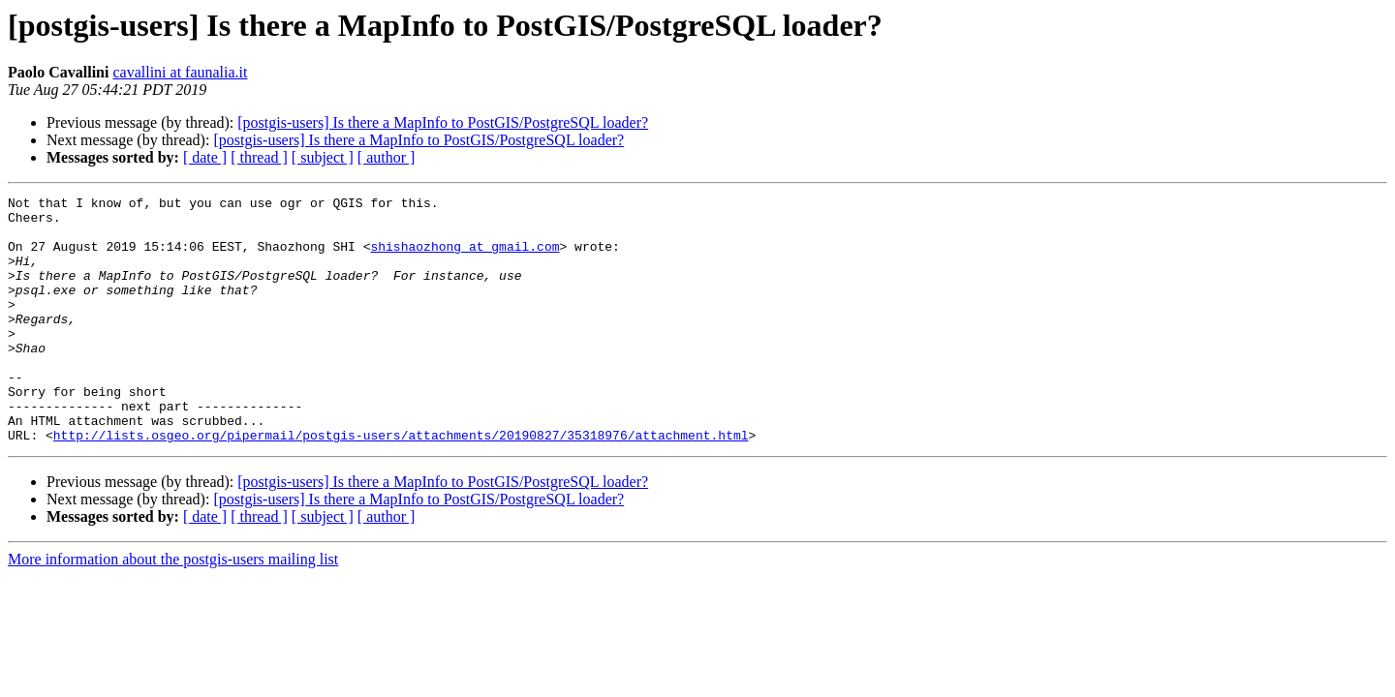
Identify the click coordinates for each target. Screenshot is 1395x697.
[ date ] (205, 157)
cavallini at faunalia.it (179, 72)
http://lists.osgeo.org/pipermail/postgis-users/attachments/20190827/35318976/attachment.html (401, 484)
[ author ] (386, 157)
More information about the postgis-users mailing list (173, 608)
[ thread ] (259, 157)
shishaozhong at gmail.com (464, 257)
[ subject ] (323, 157)
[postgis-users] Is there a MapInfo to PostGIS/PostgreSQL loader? (442, 122)
